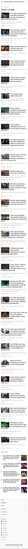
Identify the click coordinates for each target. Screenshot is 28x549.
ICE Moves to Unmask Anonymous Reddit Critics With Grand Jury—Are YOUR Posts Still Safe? (11, 481)
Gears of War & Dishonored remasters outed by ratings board (17, 395)
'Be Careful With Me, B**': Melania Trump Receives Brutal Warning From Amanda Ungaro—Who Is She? (11, 457)
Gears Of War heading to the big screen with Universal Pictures (18, 48)
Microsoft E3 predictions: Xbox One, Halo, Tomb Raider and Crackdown (18, 410)
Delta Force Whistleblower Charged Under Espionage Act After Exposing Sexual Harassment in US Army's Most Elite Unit (11, 473)
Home (2, 6)
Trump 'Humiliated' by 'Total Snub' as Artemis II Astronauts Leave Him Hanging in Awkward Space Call (11, 465)
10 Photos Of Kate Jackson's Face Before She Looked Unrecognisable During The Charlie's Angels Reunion (11, 489)
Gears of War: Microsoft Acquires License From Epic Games (18, 439)
